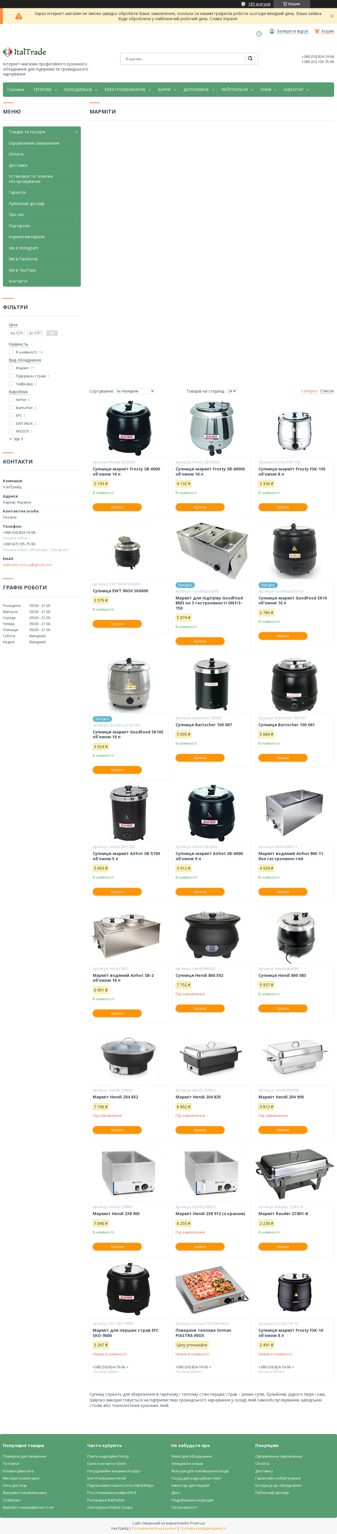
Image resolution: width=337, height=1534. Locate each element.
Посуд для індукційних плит (196, 1478)
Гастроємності (184, 1507)
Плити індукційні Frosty (108, 1456)
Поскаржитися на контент (154, 1528)
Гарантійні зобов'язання (278, 1478)
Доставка (18, 165)
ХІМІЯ (265, 89)
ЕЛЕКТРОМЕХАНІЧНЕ (125, 89)
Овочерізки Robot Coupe (110, 1507)
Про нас (16, 214)
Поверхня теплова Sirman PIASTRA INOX (203, 1333)
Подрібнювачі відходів (192, 1500)
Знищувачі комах (187, 1463)
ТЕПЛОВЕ (42, 89)
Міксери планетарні (21, 1478)
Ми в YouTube (22, 270)
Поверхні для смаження (24, 1456)
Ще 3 (18, 439)
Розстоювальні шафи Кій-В (111, 1492)
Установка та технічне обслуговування (31, 178)
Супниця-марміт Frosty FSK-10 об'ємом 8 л (290, 1333)
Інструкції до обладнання (278, 1485)
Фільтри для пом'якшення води (200, 1471)
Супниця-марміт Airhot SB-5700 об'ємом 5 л (126, 856)
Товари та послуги (27, 132)
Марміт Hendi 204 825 (198, 1097)
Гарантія (17, 192)
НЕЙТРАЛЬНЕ (234, 89)
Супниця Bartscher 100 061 (286, 724)
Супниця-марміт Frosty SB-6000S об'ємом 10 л (210, 471)
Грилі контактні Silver (106, 1463)
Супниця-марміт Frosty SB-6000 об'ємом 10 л (126, 471)
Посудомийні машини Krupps (113, 1471)
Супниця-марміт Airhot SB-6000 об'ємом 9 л (209, 856)
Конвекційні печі (18, 1471)
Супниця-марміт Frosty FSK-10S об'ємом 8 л (291, 471)
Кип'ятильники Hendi (106, 1478)
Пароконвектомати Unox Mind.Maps (120, 1485)
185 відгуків (259, 4)
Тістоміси (11, 1463)
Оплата (16, 154)
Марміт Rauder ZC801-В (283, 1213)
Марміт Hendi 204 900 (281, 1097)
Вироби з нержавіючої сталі (28, 1507)
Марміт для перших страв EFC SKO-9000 (126, 1333)
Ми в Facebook (23, 259)
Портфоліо (19, 225)
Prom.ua (197, 1523)
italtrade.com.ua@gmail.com (27, 564)
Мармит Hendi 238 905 (116, 1213)
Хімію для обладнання (191, 1456)
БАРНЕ (164, 89)
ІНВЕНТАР (294, 89)
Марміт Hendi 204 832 (115, 1097)
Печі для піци (15, 1485)
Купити (117, 507)
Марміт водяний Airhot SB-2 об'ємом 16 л (123, 978)
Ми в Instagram (23, 248)
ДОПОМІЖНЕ (196, 89)
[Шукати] (250, 59)
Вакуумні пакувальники (25, 1492)
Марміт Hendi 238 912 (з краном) (210, 1213)
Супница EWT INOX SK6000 (120, 590)
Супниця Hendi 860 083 (282, 975)
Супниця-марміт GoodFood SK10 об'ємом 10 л (292, 600)
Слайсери (12, 1500)
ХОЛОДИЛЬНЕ (78, 89)
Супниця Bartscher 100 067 (204, 724)
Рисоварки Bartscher (106, 1500)
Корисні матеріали (27, 236)
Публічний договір (26, 203)
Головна (15, 89)
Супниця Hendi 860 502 (199, 975)
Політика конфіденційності (203, 1528)
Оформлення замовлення (34, 143)
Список (327, 391)
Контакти (18, 281)
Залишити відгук (292, 31)
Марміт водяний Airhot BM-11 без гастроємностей (290, 856)
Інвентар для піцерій (190, 1485)
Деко (175, 1492)
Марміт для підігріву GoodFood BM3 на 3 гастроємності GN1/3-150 (209, 603)
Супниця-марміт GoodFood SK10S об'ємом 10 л (128, 734)
